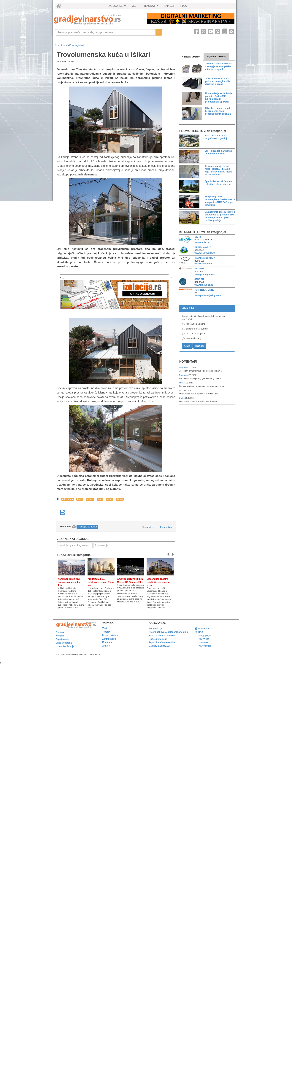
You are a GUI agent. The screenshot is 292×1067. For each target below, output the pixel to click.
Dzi (181, 390)
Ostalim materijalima (196, 333)
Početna (60, 45)
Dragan (182, 367)
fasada (90, 499)
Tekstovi (106, 632)
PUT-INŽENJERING (204, 290)
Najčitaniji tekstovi (216, 56)
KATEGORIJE (118, 7)
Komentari (188, 361)
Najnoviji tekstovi (191, 56)
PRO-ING (199, 268)
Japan (120, 499)
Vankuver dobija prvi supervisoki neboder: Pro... (69, 582)
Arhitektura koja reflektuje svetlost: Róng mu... (101, 582)
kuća (79, 499)
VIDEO (183, 6)
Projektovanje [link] (101, 545)
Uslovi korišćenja (65, 646)
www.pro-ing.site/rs (204, 274)
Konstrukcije (155, 628)
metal (109, 499)
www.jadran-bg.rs (203, 285)
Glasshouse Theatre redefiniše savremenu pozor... (158, 582)
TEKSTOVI (151, 7)
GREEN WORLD (202, 247)
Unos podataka (64, 643)
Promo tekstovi (110, 635)
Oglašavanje (62, 639)
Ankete (106, 645)
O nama (60, 632)
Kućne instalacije (158, 639)
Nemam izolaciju (194, 338)
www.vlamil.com (203, 263)
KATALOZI (169, 6)
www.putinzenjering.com (207, 295)
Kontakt (60, 635)
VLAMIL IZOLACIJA (204, 258)
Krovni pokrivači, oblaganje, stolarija (168, 632)
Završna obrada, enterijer (162, 635)
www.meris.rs (201, 242)
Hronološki (147, 527)
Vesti (104, 628)
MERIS (197, 237)
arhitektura (67, 499)
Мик (181, 383)
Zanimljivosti (77, 45)
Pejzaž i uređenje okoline (162, 642)
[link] (98, 19)
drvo (100, 499)
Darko (182, 398)
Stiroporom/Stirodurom (197, 328)
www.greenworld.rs (204, 253)
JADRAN (199, 279)
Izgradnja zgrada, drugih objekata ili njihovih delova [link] (76, 545)
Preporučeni (166, 527)
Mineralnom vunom (195, 324)
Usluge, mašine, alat (159, 646)
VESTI (135, 6)
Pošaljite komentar (88, 526)
